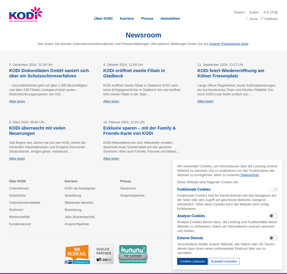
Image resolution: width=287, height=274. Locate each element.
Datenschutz (250, 175)
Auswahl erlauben (224, 261)
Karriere (127, 18)
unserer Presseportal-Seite (228, 44)
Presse (147, 18)
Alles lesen (17, 102)
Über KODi (103, 18)
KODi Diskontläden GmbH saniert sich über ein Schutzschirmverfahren (49, 74)
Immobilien (170, 18)
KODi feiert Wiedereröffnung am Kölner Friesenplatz (230, 74)
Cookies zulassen (192, 261)
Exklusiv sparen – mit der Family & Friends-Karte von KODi (139, 131)
